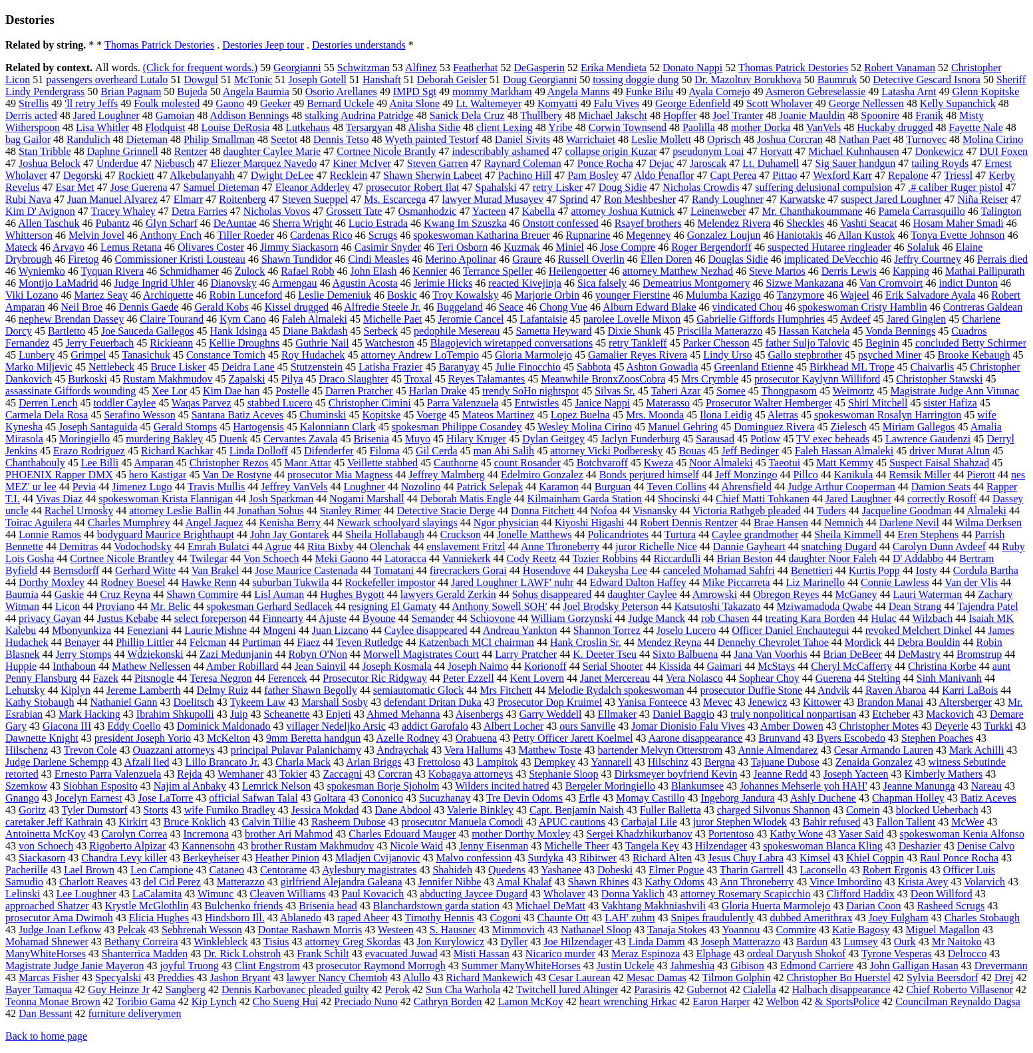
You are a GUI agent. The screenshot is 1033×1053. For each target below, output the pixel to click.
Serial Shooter (613, 666)
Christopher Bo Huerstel (839, 977)
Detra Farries (199, 211)
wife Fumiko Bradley (229, 810)
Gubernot (706, 989)
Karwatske (802, 199)
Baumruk (837, 79)
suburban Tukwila (291, 582)
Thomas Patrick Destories (159, 45)
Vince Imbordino (846, 881)
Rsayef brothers (648, 223)
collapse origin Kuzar (611, 151)
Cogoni (505, 917)
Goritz (32, 810)
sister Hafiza (949, 402)
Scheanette (286, 714)
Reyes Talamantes (486, 378)
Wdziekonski (155, 654)
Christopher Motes (879, 726)
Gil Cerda (437, 450)
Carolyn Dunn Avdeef (939, 546)
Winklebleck (220, 941)
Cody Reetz (532, 558)
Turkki (998, 726)
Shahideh (452, 869)
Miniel (569, 247)
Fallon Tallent (905, 821)
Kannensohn (208, 845)
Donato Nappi (692, 67)
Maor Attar (308, 462)
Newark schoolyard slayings (397, 522)
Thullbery (541, 115)
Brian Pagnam (130, 91)
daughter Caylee (641, 594)
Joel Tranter (737, 115)
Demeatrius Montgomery (696, 283)
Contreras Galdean (983, 307)
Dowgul (201, 79)
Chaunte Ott (563, 917)
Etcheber (891, 714)
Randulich (88, 139)
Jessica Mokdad (325, 810)
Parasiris (652, 989)
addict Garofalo (435, 726)
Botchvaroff (602, 462)
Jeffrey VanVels (294, 486)
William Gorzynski (571, 618)
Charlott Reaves (93, 881)
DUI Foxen (1004, 151)
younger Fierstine (632, 295)
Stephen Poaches (937, 738)
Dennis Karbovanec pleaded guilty (295, 989)
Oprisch (724, 139)
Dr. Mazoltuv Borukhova (747, 79)
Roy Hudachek (313, 355)
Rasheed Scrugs (951, 905)
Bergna (719, 762)
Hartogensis (258, 426)
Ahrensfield (747, 486)
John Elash (374, 271)
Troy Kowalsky (465, 295)
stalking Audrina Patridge (359, 115)
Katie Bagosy (861, 929)
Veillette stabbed (382, 462)
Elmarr (188, 199)
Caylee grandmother (755, 534)
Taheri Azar (675, 390)
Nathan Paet (865, 139)
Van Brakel (215, 570)
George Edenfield (692, 103)
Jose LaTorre (166, 798)
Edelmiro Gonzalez (542, 474)
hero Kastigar (158, 474)
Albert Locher (513, 726)
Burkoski (87, 378)
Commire (795, 929)
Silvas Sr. (615, 390)
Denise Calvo (986, 845)
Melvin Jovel (96, 235)
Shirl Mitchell (877, 402)
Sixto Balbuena (685, 654)
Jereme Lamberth (143, 690)
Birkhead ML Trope (852, 367)
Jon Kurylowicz (451, 941)
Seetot (284, 139)
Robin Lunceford (246, 295)
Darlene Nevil (909, 522)
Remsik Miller (920, 474)
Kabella (538, 211)
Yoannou (741, 929)
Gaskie (69, 594)
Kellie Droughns (244, 343)
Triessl (958, 175)
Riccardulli (676, 558)
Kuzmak (521, 247)
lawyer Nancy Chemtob (337, 977)
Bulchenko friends (243, 905)
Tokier (293, 774)
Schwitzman (363, 67)
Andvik (833, 690)
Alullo (416, 977)
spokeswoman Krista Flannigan (165, 498)
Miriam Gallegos (919, 426)
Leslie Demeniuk (334, 295)
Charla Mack (303, 762)
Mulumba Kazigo (723, 295)
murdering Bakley (164, 438)
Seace (511, 307)
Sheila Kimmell (847, 534)
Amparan (154, 462)
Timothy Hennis (439, 917)
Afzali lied (147, 762)
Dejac (661, 163)
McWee (967, 821)
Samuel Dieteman (221, 187)
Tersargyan (369, 127)
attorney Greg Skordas (353, 941)
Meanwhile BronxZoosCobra (603, 378)
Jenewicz (768, 702)
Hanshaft (382, 79)
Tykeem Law (257, 702)
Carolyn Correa (134, 833)
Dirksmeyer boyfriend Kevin (676, 774)
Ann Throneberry (757, 881)
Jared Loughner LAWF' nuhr (512, 582)
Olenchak (390, 546)
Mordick (863, 642)
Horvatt (776, 151)
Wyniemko (42, 271)
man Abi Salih (504, 450)
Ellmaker (617, 714)
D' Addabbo (918, 558)
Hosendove (547, 570)
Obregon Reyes (786, 594)
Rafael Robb (307, 271)
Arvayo (68, 247)
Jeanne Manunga (919, 786)
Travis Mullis (216, 486)
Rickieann (171, 343)
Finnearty (283, 618)
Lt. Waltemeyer (488, 103)
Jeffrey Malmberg (446, 474)
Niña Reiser (982, 199)
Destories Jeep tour (263, 45)
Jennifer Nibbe (450, 881)
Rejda (189, 774)
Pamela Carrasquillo (922, 211)
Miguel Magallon (943, 929)
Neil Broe (82, 307)
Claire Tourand (172, 319)
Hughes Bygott (352, 594)
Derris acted (31, 115)
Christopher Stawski (939, 378)
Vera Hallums (473, 750)
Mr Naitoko (957, 941)
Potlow (765, 438)
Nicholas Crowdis (701, 187)
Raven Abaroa (895, 690)
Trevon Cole (90, 750)
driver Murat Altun (949, 450)
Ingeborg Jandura (737, 798)
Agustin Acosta (365, 283)
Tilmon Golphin (736, 977)
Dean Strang (915, 606)
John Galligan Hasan (913, 965)
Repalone (908, 175)
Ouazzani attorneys (174, 750)
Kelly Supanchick (958, 103)
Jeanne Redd (780, 774)
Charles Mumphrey (129, 522)
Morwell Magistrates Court (421, 654)
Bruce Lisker (178, 367)
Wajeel (854, 295)
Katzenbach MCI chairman (476, 642)
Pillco (805, 474)
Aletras (783, 414)
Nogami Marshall (366, 498)
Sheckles (805, 223)
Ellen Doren (666, 259)
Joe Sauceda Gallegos (147, 331)
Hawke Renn (208, 582)
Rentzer (191, 151)
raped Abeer (363, 917)
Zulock (250, 271)
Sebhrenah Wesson (202, 929)
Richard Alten (662, 857)
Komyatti (557, 103)
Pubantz (112, 223)
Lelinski (22, 893)
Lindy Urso (727, 355)
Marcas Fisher (49, 977)
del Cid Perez (172, 881)
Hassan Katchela (813, 331)
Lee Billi (99, 462)
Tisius (276, 941)
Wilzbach (932, 618)
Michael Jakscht (612, 115)
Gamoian (175, 115)
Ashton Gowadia (662, 367)
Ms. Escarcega (395, 199)
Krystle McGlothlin (147, 905)
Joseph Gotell (317, 79)
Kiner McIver (362, 163)
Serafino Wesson (139, 414)
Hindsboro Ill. (235, 917)
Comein (863, 810)
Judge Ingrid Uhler (154, 283)
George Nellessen (866, 103)
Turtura (680, 534)
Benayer (82, 642)
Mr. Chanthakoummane (812, 211)
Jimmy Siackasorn (299, 247)
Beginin (882, 343)
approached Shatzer (47, 905)
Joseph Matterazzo (741, 941)
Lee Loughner (86, 893)
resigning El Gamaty (392, 606)
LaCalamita (157, 893)
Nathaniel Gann (124, 702)
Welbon (782, 1001)
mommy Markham (492, 91)
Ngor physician (506, 522)
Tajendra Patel (987, 606)
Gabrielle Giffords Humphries (760, 319)
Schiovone (493, 618)
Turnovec (926, 139)
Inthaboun (74, 666)
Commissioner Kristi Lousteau (179, 259)
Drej (1003, 977)
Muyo (417, 438)
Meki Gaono (342, 558)
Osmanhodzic (427, 211)
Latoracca (405, 558)
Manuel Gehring (683, 426)
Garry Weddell (550, 714)
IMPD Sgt (414, 91)
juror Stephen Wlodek (740, 821)
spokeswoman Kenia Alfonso (962, 833)
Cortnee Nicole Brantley (122, 558)
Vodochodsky (143, 546)
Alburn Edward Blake (649, 307)
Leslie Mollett (661, 139)
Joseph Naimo (478, 666)
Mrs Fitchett (506, 690)
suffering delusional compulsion (823, 187)
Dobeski (615, 869)
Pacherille (26, 869)
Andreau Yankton (520, 630)
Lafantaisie (543, 319)
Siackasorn (42, 857)
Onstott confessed (561, 223)
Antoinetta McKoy (45, 833)
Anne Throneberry (560, 546)
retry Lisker (558, 187)
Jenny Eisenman (493, 845)
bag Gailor (28, 139)
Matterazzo (241, 881)
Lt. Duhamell (770, 163)
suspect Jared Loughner (891, 199)
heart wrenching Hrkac (628, 1001)
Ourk (905, 941)
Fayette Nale (976, 127)
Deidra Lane (248, 367)
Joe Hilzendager (578, 941)
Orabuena (476, 738)
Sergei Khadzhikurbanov (639, 833)
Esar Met (75, 187)
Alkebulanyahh (202, 175)
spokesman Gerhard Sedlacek (269, 606)
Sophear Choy (769, 678)
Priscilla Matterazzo (719, 331)
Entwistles (536, 402)
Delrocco (967, 953)
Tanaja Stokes (676, 929)
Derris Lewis (849, 271)
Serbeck (381, 331)
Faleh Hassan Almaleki (844, 450)
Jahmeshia (692, 965)
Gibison (747, 965)
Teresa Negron (221, 678)
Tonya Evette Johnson (957, 235)
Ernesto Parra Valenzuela (108, 774)
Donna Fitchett (543, 510)
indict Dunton (968, 283)
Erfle (589, 798)
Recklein (348, 175)
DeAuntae (235, 223)
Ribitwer (598, 857)
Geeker (275, 103)
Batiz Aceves (988, 798)
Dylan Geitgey (553, 438)
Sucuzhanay (444, 798)
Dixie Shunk (634, 331)
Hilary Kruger (476, 438)
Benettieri (812, 570)
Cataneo (227, 869)
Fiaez (309, 642)
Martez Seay (100, 295)
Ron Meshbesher (640, 199)
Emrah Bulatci (218, 546)
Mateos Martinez (498, 414)
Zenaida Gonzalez (874, 762)
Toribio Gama (146, 1001)
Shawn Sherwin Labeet (432, 175)
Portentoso (731, 833)
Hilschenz (26, 750)
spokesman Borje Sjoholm (383, 786)
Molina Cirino (992, 139)
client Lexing (504, 127)
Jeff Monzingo (746, 474)
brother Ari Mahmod (289, 833)
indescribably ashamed (500, 151)
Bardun (811, 941)
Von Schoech (271, 558)
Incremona (206, 833)
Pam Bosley (593, 175)
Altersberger (965, 702)
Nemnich (843, 522)
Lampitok (496, 762)
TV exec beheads (832, 438)
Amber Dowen (791, 726)
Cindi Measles (378, 259)
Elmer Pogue (676, 869)
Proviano (115, 606)
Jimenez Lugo (142, 486)
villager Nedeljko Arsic (336, 726)
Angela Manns (578, 91)
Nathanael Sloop (596, 929)
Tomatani (394, 570)
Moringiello (84, 438)
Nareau (986, 786)
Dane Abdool (402, 810)
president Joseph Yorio (142, 738)
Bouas (692, 450)
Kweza (658, 462)
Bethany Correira (141, 941)
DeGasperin (539, 67)
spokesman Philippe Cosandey (457, 426)
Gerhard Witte (145, 570)
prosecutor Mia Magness (339, 474)
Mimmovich (518, 929)
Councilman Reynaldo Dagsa (957, 1001)
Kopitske (382, 414)
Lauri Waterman (927, 594)
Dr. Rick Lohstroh (242, 953)
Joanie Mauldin (812, 115)
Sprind (573, 199)
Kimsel (815, 857)
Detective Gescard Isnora (926, 79)
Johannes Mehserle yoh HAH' (803, 786)
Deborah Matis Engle (466, 498)
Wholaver (564, 893)
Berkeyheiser (211, 857)
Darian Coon (873, 905)
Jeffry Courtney (927, 259)
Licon (67, 606)
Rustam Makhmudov (168, 378)
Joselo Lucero (686, 630)
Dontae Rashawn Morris (310, 929)
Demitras (78, 546)
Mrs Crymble (709, 378)
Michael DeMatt (550, 905)
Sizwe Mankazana (804, 283)
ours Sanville (587, 726)
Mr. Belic (170, 606)
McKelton (228, 738)
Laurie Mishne (215, 630)
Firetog (83, 259)
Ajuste (333, 618)
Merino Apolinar (460, 259)
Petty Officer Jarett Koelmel (573, 738)
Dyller (513, 941)
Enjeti (338, 714)
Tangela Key (652, 845)
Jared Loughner (106, 115)
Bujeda (192, 91)
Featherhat (475, 67)
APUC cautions (572, 821)
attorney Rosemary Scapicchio (745, 893)
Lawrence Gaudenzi (927, 438)
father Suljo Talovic (808, 343)
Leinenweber (718, 211)
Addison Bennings (249, 115)
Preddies (175, 977)
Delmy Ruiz (223, 690)
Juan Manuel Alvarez (112, 199)
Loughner (364, 486)
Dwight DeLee (282, 175)
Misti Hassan (482, 953)
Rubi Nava (28, 199)
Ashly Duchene (823, 798)
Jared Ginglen (916, 319)
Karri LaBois (970, 690)
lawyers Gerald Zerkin (448, 594)
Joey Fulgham (898, 917)
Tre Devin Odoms (524, 798)
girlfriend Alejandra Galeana (341, 881)
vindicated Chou (747, 307)
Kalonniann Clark (338, 426)
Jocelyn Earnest (88, 798)
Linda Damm (657, 941)
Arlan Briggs (373, 762)
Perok (397, 989)
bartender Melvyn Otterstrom (660, 750)
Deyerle (951, 726)
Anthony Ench (171, 235)
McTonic (253, 79)
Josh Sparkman (281, 498)
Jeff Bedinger (750, 450)
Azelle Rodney (408, 738)
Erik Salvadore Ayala (930, 295)
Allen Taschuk (48, 223)
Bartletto (66, 331)
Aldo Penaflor (664, 175)
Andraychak (402, 750)
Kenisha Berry (290, 522)
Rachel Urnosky (79, 510)
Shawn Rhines (598, 881)
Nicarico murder (560, 953)
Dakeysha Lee (617, 570)
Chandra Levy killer (124, 857)
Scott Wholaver (779, 103)
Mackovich (950, 714)
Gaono (230, 103)
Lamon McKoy (530, 1001)
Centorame (283, 869)
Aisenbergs (480, 714)
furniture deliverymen (134, 1013)
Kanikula (853, 474)
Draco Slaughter (353, 378)
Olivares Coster (211, 247)
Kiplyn (75, 690)
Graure (526, 259)
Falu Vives (616, 103)
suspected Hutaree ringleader (829, 247)
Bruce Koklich (195, 821)
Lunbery (37, 355)
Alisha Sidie (434, 127)
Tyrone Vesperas (896, 953)
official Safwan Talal (253, 798)
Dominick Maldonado (224, 726)
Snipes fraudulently (712, 917)
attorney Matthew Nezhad (678, 271)
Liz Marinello (815, 582)
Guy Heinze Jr (118, 989)
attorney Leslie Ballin (175, 510)
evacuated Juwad (401, 953)
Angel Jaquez (214, 522)
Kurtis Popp (874, 570)
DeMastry (919, 654)
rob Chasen (725, 618)
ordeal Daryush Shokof (796, 953)
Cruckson (460, 534)
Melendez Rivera (734, 223)
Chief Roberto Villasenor (960, 989)
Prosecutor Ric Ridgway (374, 678)
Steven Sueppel (315, 199)
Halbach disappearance (841, 989)
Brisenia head (328, 905)
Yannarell (611, 762)
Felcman (208, 642)
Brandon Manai (890, 702)
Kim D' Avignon (40, 211)
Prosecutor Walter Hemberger (769, 402)
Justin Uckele (626, 965)
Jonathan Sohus (270, 510)
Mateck (21, 247)
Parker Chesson (716, 343)
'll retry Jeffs (91, 103)
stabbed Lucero (280, 402)
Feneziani (147, 630)
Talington (1000, 211)
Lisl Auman (279, 594)
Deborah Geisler (452, 79)
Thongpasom (789, 390)
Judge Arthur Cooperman (841, 486)
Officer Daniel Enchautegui (790, 630)
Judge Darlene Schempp (57, 762)
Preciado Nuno (366, 1001)
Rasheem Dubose (348, 821)
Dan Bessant (45, 1013)
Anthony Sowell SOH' (499, 606)
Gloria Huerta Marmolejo (776, 905)
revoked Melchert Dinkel (918, 630)
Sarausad (715, 438)
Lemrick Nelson (276, 786)
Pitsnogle (154, 678)
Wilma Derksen (988, 522)
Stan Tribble (45, 151)
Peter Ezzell (468, 678)
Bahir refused (832, 821)
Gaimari (724, 666)
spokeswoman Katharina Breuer (481, 235)
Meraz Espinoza (645, 953)
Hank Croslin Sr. (585, 642)
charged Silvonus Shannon (773, 810)
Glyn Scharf (172, 223)
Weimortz (854, 390)
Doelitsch (193, 702)
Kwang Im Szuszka (465, 223)
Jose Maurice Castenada (306, 570)
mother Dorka (760, 127)
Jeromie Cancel (471, 319)
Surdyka (545, 857)
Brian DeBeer (852, 654)
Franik (929, 115)
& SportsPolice (847, 1001)
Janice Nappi (602, 402)
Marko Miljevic (39, 367)
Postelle (292, 390)
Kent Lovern (537, 678)
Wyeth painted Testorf (431, 139)
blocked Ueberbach (937, 810)
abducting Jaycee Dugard (473, 893)
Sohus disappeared (552, 594)
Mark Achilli (976, 750)
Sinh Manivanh (949, 678)
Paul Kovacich (373, 893)
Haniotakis (799, 235)
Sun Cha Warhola (463, 989)
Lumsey (860, 941)
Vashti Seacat (868, 223)
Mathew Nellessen (151, 666)
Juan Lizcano (340, 630)
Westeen (396, 929)
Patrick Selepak (489, 486)
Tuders (831, 510)
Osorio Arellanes (341, 91)
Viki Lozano (31, 295)
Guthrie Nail (322, 343)
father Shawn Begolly (310, 690)
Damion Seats (940, 486)
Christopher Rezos (229, 462)
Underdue (117, 163)
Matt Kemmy (844, 462)
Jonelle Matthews (534, 534)
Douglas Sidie (738, 259)
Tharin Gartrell (752, 869)
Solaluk (923, 247)
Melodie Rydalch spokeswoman (616, 690)
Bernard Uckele (340, 103)
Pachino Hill (524, 175)
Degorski (82, 175)
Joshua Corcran (790, 139)
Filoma (385, 450)
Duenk (233, 438)
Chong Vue (563, 307)
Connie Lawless (895, 582)
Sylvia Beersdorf (942, 977)
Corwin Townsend (627, 127)
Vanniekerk (466, 558)
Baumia (22, 594)
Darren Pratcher (359, 390)
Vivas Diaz (59, 498)
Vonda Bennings (900, 331)
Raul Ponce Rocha (959, 857)
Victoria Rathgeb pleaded (747, 510)
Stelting (884, 678)
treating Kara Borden (810, 618)
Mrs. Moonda (655, 414)
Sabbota (594, 367)
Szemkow (26, 786)
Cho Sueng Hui (286, 1001)
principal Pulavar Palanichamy (296, 750)
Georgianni (297, 67)
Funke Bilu (650, 91)
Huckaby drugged (895, 127)
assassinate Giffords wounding (70, 390)
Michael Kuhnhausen (853, 151)
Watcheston (389, 343)
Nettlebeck (111, 367)
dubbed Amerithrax (811, 917)
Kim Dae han (231, 390)
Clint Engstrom (267, 965)
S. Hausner (453, 929)
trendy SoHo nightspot (530, 390)
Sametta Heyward (553, 331)
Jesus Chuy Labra (746, 857)
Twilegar (208, 558)
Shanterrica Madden (145, 953)
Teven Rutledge (369, 642)
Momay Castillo (650, 798)
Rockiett (136, 175)
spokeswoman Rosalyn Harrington (887, 414)
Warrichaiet (590, 139)
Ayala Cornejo (719, 91)
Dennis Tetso (341, 139)
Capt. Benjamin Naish (576, 810)
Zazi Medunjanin (236, 654)
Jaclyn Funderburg (640, 438)
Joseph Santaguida (98, 426)
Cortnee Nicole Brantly (386, 151)
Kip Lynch (214, 1001)
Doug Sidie (623, 187)
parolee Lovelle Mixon (632, 319)
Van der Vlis (971, 582)
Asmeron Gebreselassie (816, 91)
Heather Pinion (287, 857)
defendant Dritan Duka (433, 702)
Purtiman (261, 642)
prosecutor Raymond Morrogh (381, 965)
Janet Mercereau (615, 678)
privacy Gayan (50, 618)
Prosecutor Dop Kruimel (550, 702)
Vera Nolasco (694, 678)
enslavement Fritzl (466, 546)
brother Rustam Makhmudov (312, 845)
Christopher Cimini (370, 402)
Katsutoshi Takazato (717, 606)
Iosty (926, 570)
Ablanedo (300, 917)
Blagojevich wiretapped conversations (511, 343)
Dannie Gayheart (749, 546)
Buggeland (459, 307)
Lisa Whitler (102, 127)
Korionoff (545, 666)
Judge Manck (656, 618)
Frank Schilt (323, 953)
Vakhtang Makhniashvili (653, 905)
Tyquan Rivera (112, 271)
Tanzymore (801, 295)
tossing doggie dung (635, 79)
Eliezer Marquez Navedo (263, 163)
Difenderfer (329, 450)
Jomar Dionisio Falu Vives (688, 726)
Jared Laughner (858, 498)
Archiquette (168, 295)
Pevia (84, 486)
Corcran (395, 774)
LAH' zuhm (630, 917)
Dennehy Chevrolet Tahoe (772, 642)
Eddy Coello (133, 726)
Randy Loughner (728, 199)
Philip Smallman (219, 139)
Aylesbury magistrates (369, 869)
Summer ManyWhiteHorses (521, 965)
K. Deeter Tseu (605, 654)
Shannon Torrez (607, 630)
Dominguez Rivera (774, 426)
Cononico (382, 798)
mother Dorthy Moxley (521, 833)
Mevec (717, 702)
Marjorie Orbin (547, 295)
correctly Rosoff (941, 498)
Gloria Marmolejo (533, 355)
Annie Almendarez (777, 750)
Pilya (292, 378)
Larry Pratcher (526, 654)
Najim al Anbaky (190, 786)
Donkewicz (939, 151)
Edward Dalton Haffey (637, 582)
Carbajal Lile (649, 821)
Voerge (431, 414)
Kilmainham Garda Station (584, 498)
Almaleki (986, 510)
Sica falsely (602, 283)
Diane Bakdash (315, 331)
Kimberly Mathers (944, 774)
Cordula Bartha (985, 570)
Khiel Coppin (875, 857)
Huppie (21, 666)
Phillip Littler (145, 642)
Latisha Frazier (390, 367)
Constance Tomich (225, 355)
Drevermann (1001, 965)
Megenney (648, 235)
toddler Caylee (124, 402)
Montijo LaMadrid (58, 283)
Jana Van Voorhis (770, 654)
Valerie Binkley (480, 810)
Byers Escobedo (850, 738)
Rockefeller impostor (390, 582)
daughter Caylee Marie (272, 151)
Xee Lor (169, 390)
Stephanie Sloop (563, 774)
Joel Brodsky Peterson (611, 606)
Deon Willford (941, 893)
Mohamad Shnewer (46, 941)
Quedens (506, 869)
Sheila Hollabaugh (384, 534)
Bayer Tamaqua (38, 989)
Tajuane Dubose (785, 762)
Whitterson (29, 235)
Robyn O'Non (317, 654)
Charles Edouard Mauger (402, 833)
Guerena (833, 678)
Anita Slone (414, 103)
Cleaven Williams (287, 893)
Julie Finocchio (528, 367)
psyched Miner (890, 355)
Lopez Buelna (580, 414)
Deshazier (920, 845)
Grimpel (88, 355)
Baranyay (458, 367)
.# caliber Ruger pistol (955, 187)
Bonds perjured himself (649, 474)
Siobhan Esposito (100, 786)
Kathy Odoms (674, 881)
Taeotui (784, 462)
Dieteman (147, 139)
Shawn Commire (202, 594)
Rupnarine (588, 235)
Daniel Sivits (522, 139)
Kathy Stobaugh (39, 702)
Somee (731, 390)
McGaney (856, 594)
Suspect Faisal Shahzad (939, 462)
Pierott (980, 474)
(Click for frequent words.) (200, 67)
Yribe (560, 127)
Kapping (911, 271)
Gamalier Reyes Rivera (637, 355)
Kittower (822, 702)
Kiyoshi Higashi (589, 522)
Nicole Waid (416, 845)
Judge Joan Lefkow (60, 929)
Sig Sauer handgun (855, 163)
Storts (155, 810)
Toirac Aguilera (38, 522)
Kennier (429, 271)
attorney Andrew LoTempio (420, 355)
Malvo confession (474, 857)
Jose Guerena (139, 187)
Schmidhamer (189, 271)
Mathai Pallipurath (985, 271)
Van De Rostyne (236, 474)
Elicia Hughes (159, 917)
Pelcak (131, 929)
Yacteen (489, 211)
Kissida (675, 666)
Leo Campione (162, 869)
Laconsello (823, 869)
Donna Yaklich (632, 893)
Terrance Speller (498, 271)
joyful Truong (189, 965)
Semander (433, 618)
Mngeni (279, 630)
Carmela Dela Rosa (46, 414)
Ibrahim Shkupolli (175, 714)
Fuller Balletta (670, 810)
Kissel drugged (297, 307)
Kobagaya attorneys (471, 774)
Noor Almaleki (721, 462)
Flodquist (165, 127)
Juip (239, 714)
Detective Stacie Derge (446, 510)
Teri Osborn (462, 247)
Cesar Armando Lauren (883, 750)
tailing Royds (939, 163)
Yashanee (561, 869)
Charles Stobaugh (982, 917)
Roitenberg (242, 199)
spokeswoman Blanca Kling (823, 845)
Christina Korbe (942, 666)
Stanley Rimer (350, 510)
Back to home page (46, 1036)
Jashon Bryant (240, 977)
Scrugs (383, 235)
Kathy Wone (796, 833)
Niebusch (174, 163)
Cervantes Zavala (300, 438)
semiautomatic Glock (418, 690)
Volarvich (984, 881)
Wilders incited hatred (502, 786)
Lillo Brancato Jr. (223, 762)
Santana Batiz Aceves (238, 414)
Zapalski (247, 378)
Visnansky (655, 510)
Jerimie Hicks (443, 283)
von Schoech (46, 845)
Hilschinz (668, 762)
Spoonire (880, 115)
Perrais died (1002, 259)
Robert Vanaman (899, 67)
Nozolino (421, 486)
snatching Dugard (839, 546)
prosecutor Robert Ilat (412, 187)
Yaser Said (860, 833)
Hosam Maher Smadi (958, 223)
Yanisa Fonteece (653, 702)
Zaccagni (342, 774)
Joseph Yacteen (856, 774)
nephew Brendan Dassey (71, 319)
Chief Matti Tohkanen (763, 498)
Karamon (559, 486)
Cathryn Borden (448, 1001)
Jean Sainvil (321, 666)
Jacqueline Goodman (907, 510)
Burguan (613, 486)
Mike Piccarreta (736, 582)
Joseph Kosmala (396, 666)
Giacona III (67, 726)
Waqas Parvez (201, 402)
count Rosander (527, 462)
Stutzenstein (317, 367)
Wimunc (215, 893)
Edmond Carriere (817, 965)
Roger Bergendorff (711, 247)
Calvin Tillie (268, 821)
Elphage (713, 953)
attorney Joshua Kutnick (622, 211)
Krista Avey (923, 881)
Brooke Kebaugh (974, 355)
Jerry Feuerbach (100, 343)
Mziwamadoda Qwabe (824, 606)
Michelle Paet (392, 319)
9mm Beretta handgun (313, 738)
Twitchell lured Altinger (567, 989)
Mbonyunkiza (81, 630)
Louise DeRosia (236, 127)
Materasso (668, 402)
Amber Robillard (242, 666)
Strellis (34, 103)
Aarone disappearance (696, 738)
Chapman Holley (908, 798)
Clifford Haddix (860, 893)
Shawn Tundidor (296, 259)
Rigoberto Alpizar (127, 845)
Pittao (784, 175)
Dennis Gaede (148, 307)
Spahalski (496, 187)
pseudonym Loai (708, 151)
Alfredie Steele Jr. (382, 307)
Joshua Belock (49, 163)
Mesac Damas (656, 977)
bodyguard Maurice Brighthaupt (165, 534)
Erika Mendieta (614, 67)
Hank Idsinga (238, 331)
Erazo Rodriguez (89, 450)
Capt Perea (733, 175)
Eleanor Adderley (312, 187)
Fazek (105, 678)
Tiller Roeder (246, 235)
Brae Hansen (781, 522)
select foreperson (210, 618)
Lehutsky (25, 690)
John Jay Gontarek (289, 534)
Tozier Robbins (604, 558)
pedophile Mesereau (457, 331)
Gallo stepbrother (805, 355)
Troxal (418, 378)
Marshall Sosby (334, 702)
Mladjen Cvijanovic (377, 857)
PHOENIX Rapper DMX (59, 474)
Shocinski (679, 498)
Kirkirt (133, 821)
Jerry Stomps (84, 654)
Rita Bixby (330, 546)
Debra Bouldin (928, 642)
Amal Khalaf (523, 881)
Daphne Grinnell (122, 151)
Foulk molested (167, 103)
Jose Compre (627, 247)
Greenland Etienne (754, 367)
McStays (776, 666)
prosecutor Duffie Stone (751, 690)
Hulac (884, 618)
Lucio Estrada (378, 223)
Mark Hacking (89, 714)
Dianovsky (233, 283)
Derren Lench (48, 402)
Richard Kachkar (177, 450)
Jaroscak (708, 163)
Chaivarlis (932, 367)
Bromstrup (979, 654)
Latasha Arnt (908, 91)
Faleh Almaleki (314, 319)
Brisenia (370, 438)
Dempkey (554, 762)
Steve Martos (777, 271)
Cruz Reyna (125, 594)
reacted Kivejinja (524, 283)
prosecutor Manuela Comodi (462, 821)
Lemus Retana (131, 247)
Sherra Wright (303, 223)
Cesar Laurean (580, 977)
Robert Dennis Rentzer (689, 522)
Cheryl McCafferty (851, 666)
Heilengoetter (578, 271)
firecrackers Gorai (468, 570)
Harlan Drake (438, 390)
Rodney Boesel (132, 582)
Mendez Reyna (669, 642)
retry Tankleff (638, 343)
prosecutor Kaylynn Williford (817, 378)
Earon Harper (721, 1001)
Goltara (330, 798)
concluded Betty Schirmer (970, 343)
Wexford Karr (842, 175)
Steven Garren (437, 163)
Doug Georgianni (540, 79)
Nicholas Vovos (276, 211)
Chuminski (322, 414)
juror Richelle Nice (656, 546)
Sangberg (186, 989)
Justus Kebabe (127, 618)
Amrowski (715, 594)
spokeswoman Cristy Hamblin (862, 307)
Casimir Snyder (388, 247)
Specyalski (118, 977)
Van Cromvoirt (891, 283)
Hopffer (679, 115)
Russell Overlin (591, 259)
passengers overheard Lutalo (107, 79)
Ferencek (287, 678)
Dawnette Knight (41, 738)
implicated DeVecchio (831, 259)
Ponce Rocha (605, 163)
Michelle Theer (576, 845)
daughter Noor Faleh (832, 558)
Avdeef (855, 319)
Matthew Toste (550, 750)
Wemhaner (240, 774)
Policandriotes (618, 534)
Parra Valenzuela (463, 402)
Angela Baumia (256, 91)
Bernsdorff (76, 570)
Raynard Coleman (522, 163)
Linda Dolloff (258, 450)
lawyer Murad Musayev (492, 199)
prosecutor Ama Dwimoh (59, 917)
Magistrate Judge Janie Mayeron (74, 965)
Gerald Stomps (186, 426)
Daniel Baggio (683, 714)
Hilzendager (721, 845)
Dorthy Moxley (51, 582)
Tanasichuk (146, 355)
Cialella (759, 989)
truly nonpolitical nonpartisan (793, 714)
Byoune (379, 618)
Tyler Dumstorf (95, 810)
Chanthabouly (35, 462)
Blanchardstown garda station (436, 905)
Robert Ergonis (895, 869)
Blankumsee (697, 786)
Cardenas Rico (321, 235)
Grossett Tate (354, 211)
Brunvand (779, 738)
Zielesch (849, 426)
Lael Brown (89, 869)
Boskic (401, 295)
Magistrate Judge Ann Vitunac (954, 390)
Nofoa (604, 510)
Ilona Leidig (726, 414)
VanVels (823, 127)
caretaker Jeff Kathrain (53, 821)
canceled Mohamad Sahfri (719, 570)
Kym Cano (243, 319)
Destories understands (359, 45)
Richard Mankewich (489, 977)
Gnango (22, 798)
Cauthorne (456, 462)
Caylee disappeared (426, 630)
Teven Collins (676, 486)
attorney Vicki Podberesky (606, 450)
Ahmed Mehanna (403, 714)
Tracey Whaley (123, 211)
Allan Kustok (866, 235)
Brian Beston (744, 558)
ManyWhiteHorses (45, 953)
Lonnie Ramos (50, 534)
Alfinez (421, 67)
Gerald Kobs (221, 307)
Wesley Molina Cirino (584, 426)
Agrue (278, 546)
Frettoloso (438, 762)
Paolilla (698, 127)
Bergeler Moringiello (610, 786)
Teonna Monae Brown (52, 1001)
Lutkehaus (307, 127)
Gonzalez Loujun (724, 235)
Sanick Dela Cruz (467, 115)
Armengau (294, 283)
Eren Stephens (928, 534)
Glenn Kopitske (985, 91)
